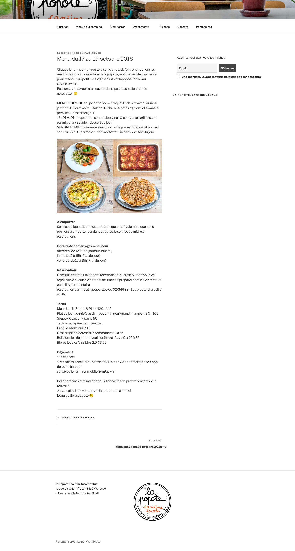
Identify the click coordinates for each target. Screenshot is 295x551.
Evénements (143, 26)
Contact (182, 26)
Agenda (164, 26)
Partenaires (204, 26)
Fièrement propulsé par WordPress (78, 541)
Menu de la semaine (89, 26)
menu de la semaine (78, 417)
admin (96, 53)
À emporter (117, 26)
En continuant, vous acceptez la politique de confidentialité (205, 76)
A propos (62, 26)
